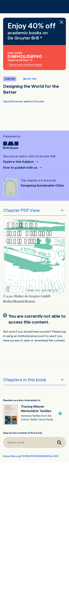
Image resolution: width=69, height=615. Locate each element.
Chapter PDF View (21, 210)
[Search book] (28, 442)
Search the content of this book (22, 432)
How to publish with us (20, 167)
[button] (60, 413)
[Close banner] (61, 22)
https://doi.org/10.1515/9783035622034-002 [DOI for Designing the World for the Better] (31, 456)
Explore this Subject (18, 162)
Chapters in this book (24, 379)
